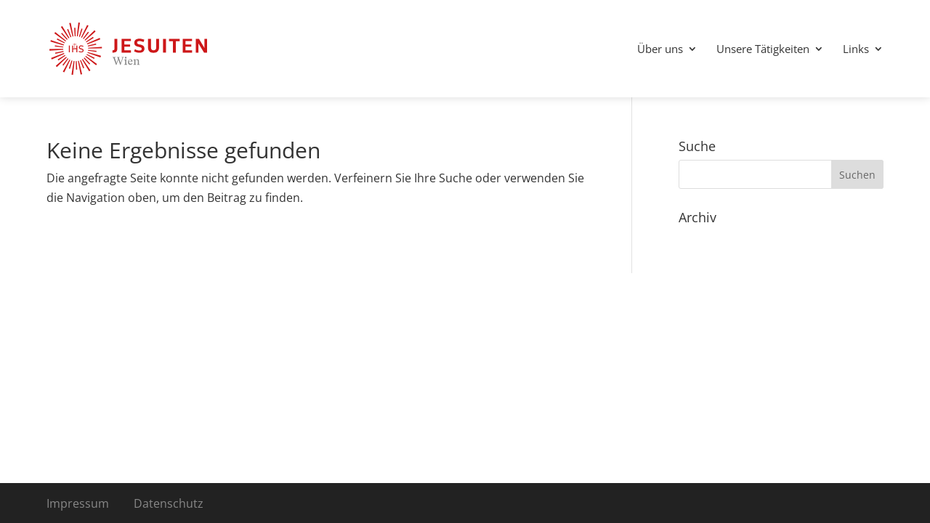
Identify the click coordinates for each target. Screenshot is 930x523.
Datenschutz (168, 503)
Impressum (77, 503)
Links (856, 50)
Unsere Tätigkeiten (762, 50)
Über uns (660, 50)
